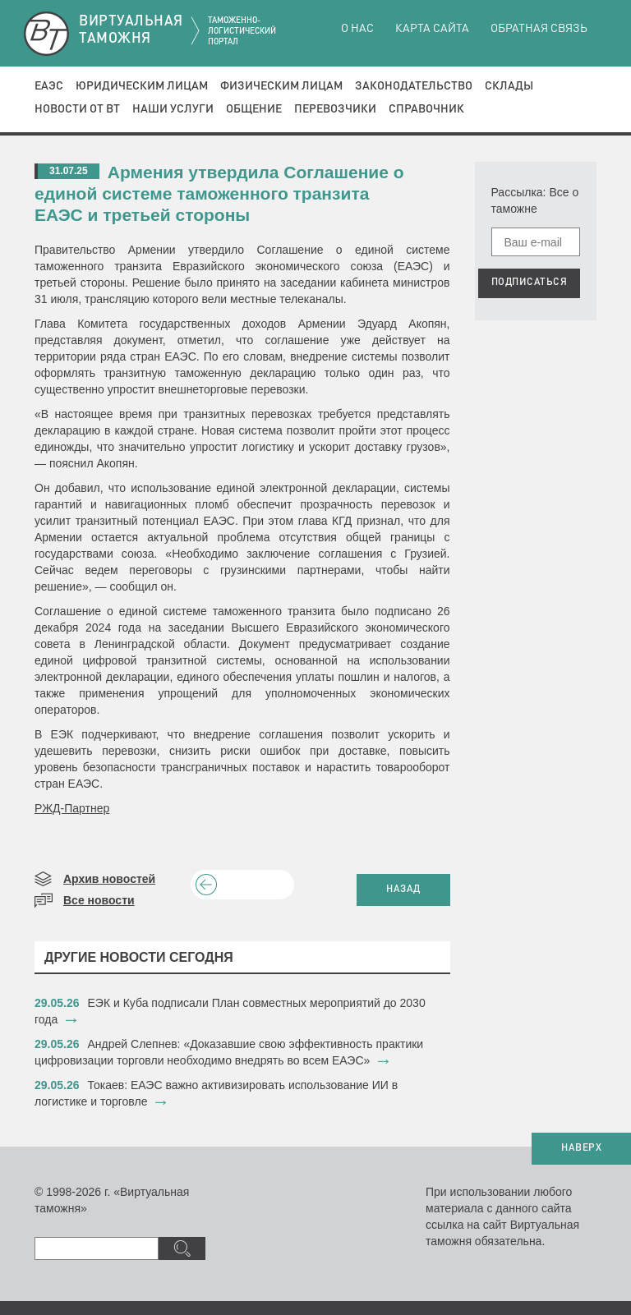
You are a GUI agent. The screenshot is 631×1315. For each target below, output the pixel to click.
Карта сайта (432, 28)
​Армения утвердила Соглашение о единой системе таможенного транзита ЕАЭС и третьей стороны (219, 193)
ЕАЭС (49, 86)
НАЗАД (403, 889)
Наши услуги (173, 109)
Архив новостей (109, 878)
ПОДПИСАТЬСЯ (529, 282)
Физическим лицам (281, 86)
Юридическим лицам (142, 86)
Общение (254, 109)
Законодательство (413, 86)
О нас (357, 28)
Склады (509, 86)
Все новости (99, 900)
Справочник (426, 109)
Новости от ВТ (77, 109)
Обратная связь (539, 28)
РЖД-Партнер (72, 808)
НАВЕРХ (581, 1148)
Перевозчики (335, 109)
